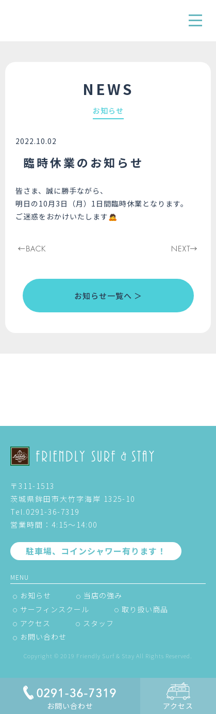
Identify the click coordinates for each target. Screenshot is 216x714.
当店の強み (103, 595)
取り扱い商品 (145, 609)
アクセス (35, 623)
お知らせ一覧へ (103, 295)
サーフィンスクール (54, 609)
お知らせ (35, 595)
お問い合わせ (43, 636)
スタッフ (98, 623)
